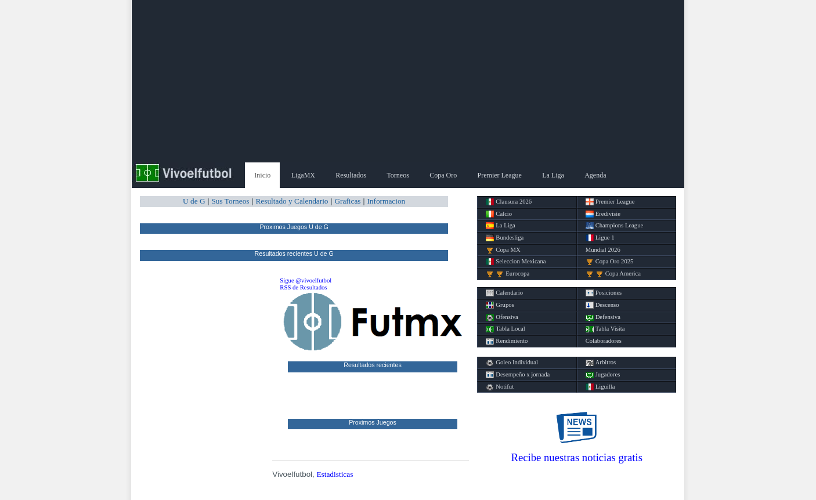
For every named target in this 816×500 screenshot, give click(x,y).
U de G (194, 201)
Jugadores (603, 374)
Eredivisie (603, 214)
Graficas (347, 201)
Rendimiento (507, 341)
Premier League (500, 175)
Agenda (595, 175)
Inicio (262, 175)
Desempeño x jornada (518, 374)
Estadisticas (334, 474)
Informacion (386, 201)
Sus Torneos (230, 201)
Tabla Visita (605, 328)
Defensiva (603, 317)
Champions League (615, 225)
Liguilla (600, 386)
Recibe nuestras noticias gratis (576, 457)
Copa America (613, 273)
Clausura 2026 (509, 201)
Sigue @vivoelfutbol (305, 280)
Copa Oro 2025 (610, 261)
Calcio (499, 214)
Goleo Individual (512, 362)
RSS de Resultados (303, 287)
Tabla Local (505, 328)
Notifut (500, 386)
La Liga (553, 175)
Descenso (602, 305)
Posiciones (604, 292)
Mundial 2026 (603, 250)
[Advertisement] (408, 81)
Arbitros (601, 362)
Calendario (504, 292)
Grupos (500, 305)
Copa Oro (443, 175)
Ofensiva (502, 317)
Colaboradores (604, 341)
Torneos (398, 175)
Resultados (350, 175)
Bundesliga (504, 237)
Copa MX (503, 250)
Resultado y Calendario (291, 201)
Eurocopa (507, 273)
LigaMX (303, 175)
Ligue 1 (600, 237)
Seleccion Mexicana (516, 261)
